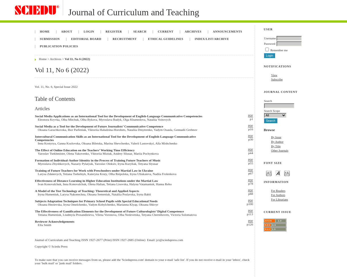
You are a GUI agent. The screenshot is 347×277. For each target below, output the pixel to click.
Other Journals (279, 150)
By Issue (276, 137)
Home (45, 31)
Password (269, 43)
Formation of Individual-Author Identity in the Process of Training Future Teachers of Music (98, 160)
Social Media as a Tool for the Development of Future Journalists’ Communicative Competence (99, 126)
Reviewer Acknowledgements (54, 221)
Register (114, 31)
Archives (193, 31)
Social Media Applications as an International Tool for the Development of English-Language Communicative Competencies (118, 116)
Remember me (279, 50)
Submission (50, 39)
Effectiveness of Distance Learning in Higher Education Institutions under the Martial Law (96, 180)
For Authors (278, 195)
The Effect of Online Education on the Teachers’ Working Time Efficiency (85, 150)
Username (270, 38)
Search (139, 31)
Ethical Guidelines (165, 39)
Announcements (227, 31)
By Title (276, 146)
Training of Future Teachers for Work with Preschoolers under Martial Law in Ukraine (94, 170)
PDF (250, 115)
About (66, 31)
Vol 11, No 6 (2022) (77, 59)
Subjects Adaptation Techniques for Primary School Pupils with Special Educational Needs (96, 201)
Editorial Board (86, 39)
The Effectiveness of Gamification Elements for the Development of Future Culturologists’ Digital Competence (109, 211)
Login (89, 31)
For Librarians (279, 199)
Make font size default (278, 173)
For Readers (278, 190)
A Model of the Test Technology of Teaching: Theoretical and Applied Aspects (87, 191)
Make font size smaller (269, 173)
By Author (277, 141)
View (274, 75)
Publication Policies (59, 46)
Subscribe (277, 79)
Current (166, 31)
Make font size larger (287, 173)
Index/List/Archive (212, 39)
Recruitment (125, 39)
